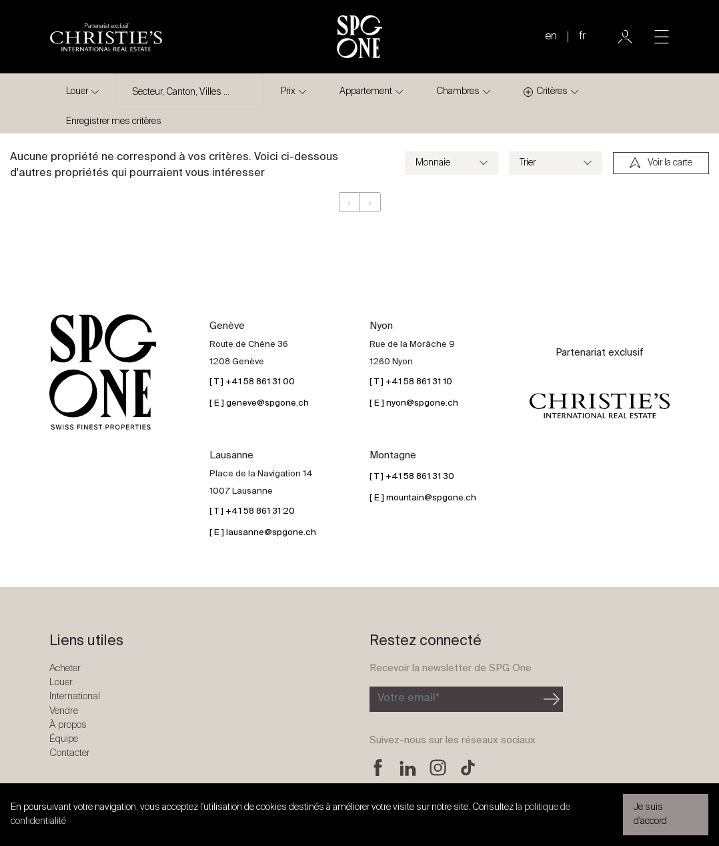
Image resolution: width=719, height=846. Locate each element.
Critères (546, 92)
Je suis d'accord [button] (650, 814)
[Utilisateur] (625, 37)
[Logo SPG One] (359, 36)
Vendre (63, 711)
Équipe (63, 739)
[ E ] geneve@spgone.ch (259, 403)
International (74, 696)
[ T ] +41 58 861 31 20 (252, 511)
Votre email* (409, 698)
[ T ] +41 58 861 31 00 (252, 382)
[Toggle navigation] (662, 37)
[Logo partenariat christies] (106, 36)
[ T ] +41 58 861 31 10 (411, 382)
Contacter (69, 753)
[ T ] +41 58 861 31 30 (412, 476)
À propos (68, 725)
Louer (77, 91)
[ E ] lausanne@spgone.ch (262, 532)
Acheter (65, 668)
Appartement (365, 91)
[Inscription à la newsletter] (455, 699)
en (551, 36)
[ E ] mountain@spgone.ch (423, 498)
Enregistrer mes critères (113, 121)
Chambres (458, 91)
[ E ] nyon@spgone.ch (414, 403)
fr (582, 36)
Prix (288, 91)
